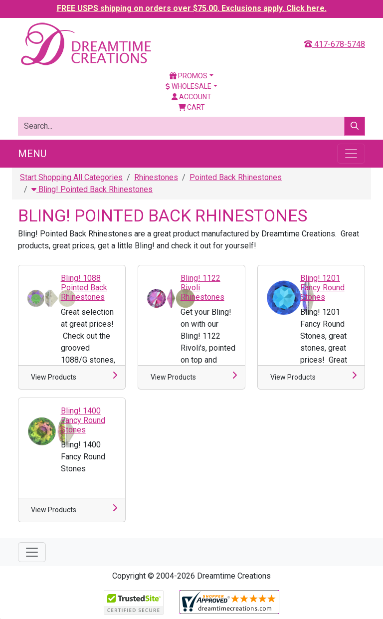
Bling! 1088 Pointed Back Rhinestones (84, 287)
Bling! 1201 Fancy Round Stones (322, 287)
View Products (53, 377)
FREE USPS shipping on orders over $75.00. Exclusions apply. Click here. (192, 8)
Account (191, 97)
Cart (191, 107)
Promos (188, 76)
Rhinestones (156, 177)
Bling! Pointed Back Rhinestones (92, 189)
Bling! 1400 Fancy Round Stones (83, 420)
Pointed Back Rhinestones (236, 177)
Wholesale (188, 86)
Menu (32, 154)
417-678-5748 (334, 44)
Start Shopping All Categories (71, 177)
